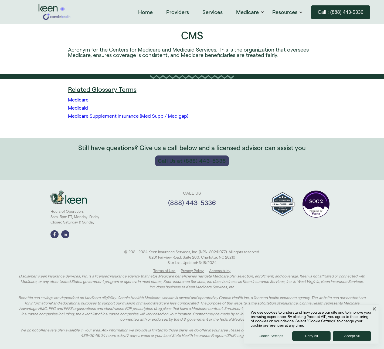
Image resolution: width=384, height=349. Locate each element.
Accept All (351, 336)
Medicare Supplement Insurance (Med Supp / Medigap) (128, 116)
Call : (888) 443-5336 (340, 12)
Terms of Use (164, 271)
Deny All (311, 336)
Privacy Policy (192, 271)
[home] (54, 12)
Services (212, 12)
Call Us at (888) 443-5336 (192, 161)
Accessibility (219, 271)
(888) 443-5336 (192, 202)
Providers (177, 12)
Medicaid (78, 108)
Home (145, 12)
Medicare (78, 100)
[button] (253, 12)
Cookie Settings (271, 336)
